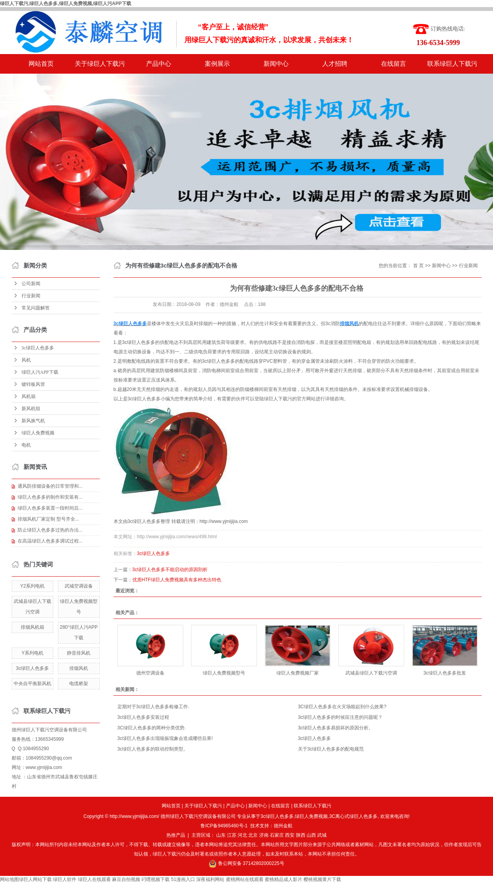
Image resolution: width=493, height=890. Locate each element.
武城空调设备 (79, 586)
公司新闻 (31, 283)
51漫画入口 (183, 879)
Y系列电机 (32, 653)
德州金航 (283, 825)
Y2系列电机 (32, 586)
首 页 (418, 265)
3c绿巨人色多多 (38, 348)
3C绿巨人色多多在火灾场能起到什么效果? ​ (343, 706)
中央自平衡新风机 (32, 683)
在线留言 (393, 63)
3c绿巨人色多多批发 (444, 673)
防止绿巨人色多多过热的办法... (50, 530)
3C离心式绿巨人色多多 (353, 816)
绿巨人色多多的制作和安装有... (50, 497)
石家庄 (277, 835)
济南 (264, 835)
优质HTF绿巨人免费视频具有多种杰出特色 (176, 579)
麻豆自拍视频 (126, 879)
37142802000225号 (263, 863)
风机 (26, 360)
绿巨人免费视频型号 (224, 673)
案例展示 (217, 63)
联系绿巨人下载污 (452, 63)
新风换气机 (33, 420)
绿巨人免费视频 (38, 433)
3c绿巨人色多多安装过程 (143, 717)
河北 (242, 835)
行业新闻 (31, 295)
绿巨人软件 (64, 879)
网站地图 (9, 879)
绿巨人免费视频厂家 (297, 673)
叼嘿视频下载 (155, 879)
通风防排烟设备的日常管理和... (50, 486)
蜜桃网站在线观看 (245, 879)
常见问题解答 (36, 308)
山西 (311, 835)
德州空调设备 (150, 673)
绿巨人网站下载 (35, 879)
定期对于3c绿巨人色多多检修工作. (153, 706)
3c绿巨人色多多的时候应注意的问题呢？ (340, 717)
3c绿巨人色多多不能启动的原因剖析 (170, 569)
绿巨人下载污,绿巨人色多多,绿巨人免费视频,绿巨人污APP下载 (65, 3)
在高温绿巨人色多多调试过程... (50, 541)
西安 (289, 835)
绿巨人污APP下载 (40, 372)
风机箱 (29, 396)
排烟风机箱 (32, 627)
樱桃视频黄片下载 (322, 879)
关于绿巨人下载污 (100, 63)
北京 (253, 835)
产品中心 (158, 63)
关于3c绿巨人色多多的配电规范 (331, 749)
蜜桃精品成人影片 (283, 879)
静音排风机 (78, 653)
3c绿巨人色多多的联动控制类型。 (152, 749)
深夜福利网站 (210, 879)
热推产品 (175, 835)
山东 (221, 835)
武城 (322, 835)
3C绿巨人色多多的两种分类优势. (151, 728)
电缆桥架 (78, 683)
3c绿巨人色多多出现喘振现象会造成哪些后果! (165, 738)
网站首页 (41, 63)
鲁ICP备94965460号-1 (223, 825)
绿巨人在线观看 (94, 879)
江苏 (232, 835)
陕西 (300, 835)
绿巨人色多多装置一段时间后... (50, 508)
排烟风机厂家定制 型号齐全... (48, 519)
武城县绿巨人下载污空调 (371, 673)
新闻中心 (276, 63)
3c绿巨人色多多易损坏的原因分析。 (336, 728)
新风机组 (31, 408)
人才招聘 (334, 63)
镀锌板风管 (33, 384)
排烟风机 (78, 668)
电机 (26, 445)
